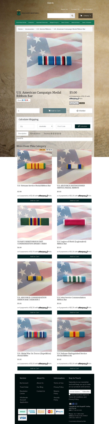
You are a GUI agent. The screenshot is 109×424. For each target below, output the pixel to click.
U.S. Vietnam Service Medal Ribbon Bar (34, 186)
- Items (84, 16)
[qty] (26, 126)
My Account (24, 383)
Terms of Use (58, 383)
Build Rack (74, 103)
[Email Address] (75, 392)
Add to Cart (54, 111)
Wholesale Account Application (24, 400)
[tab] (22, 133)
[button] (81, 110)
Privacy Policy (59, 387)
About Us (64, 9)
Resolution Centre (23, 392)
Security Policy (56, 399)
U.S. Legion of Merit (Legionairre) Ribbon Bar (71, 243)
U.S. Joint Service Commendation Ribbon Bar (71, 299)
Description (22, 134)
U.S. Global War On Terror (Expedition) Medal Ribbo (34, 354)
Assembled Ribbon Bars (42, 22)
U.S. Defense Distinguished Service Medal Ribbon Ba (72, 354)
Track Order (24, 387)
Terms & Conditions (76, 397)
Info (81, 99)
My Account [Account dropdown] (87, 9)
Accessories (31, 22)
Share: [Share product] (22, 100)
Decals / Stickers (65, 22)
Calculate (82, 126)
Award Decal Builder (21, 22)
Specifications (35, 134)
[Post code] (64, 126)
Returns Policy (56, 392)
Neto (84, 421)
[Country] (45, 126)
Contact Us (75, 9)
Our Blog (40, 387)
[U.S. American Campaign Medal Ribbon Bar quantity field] (28, 110)
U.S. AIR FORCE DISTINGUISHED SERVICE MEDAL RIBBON (71, 187)
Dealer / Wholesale (86, 22)
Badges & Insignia (54, 22)
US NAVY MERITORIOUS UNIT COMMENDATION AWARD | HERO (32, 243)
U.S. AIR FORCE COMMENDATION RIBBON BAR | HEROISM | (31, 299)
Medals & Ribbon (75, 22)
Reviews (52, 134)
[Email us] (70, 403)
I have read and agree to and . (79, 397)
